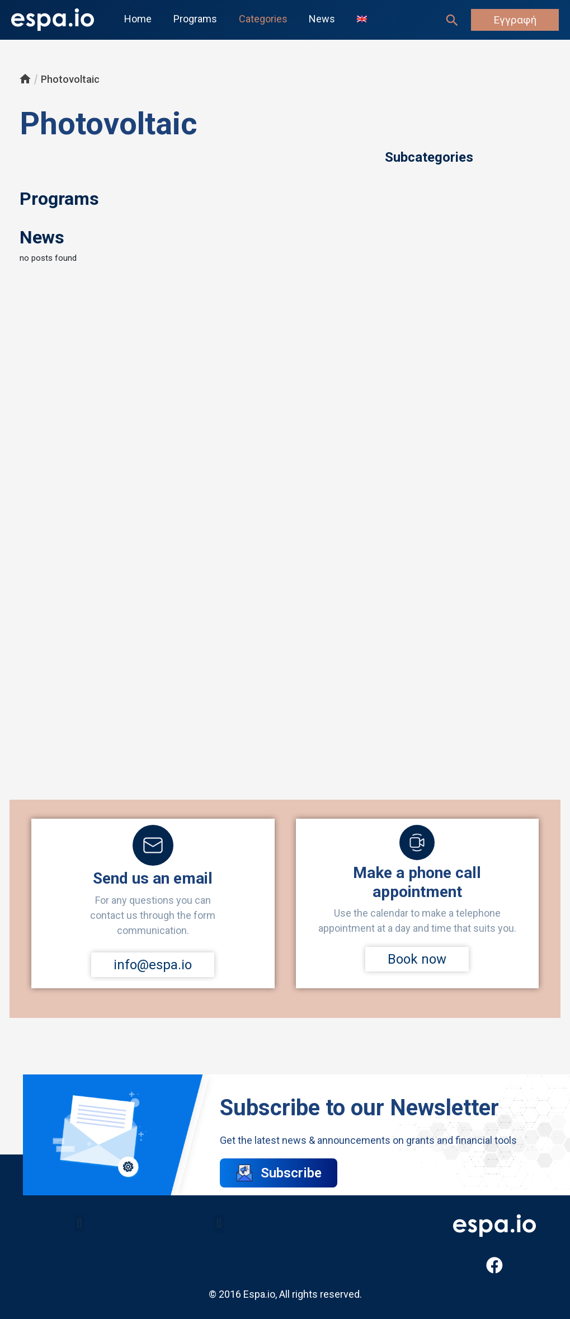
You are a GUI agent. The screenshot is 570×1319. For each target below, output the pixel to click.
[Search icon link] (452, 20)
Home (137, 19)
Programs (193, 19)
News (317, 19)
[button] (79, 1223)
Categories (259, 19)
